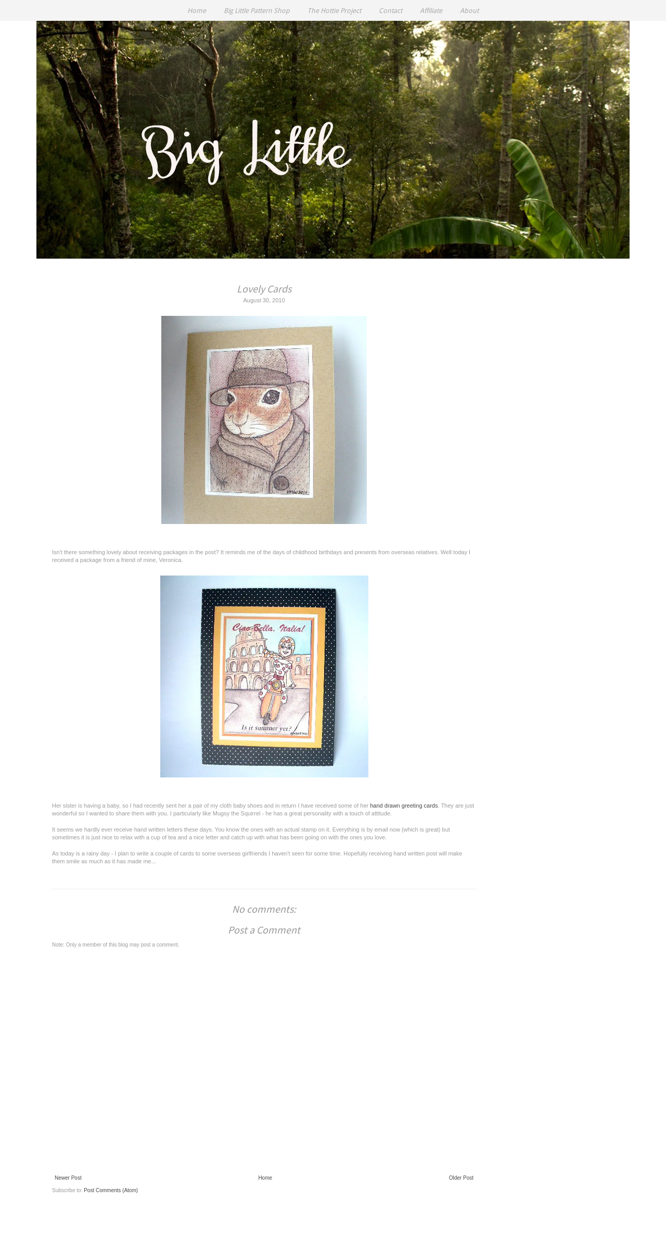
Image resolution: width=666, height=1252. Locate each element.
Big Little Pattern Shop (257, 11)
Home (196, 11)
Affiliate (431, 11)
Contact (390, 11)
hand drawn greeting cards (404, 805)
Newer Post (68, 1178)
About (469, 11)
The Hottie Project (334, 11)
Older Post (461, 1178)
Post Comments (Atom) (111, 1190)
